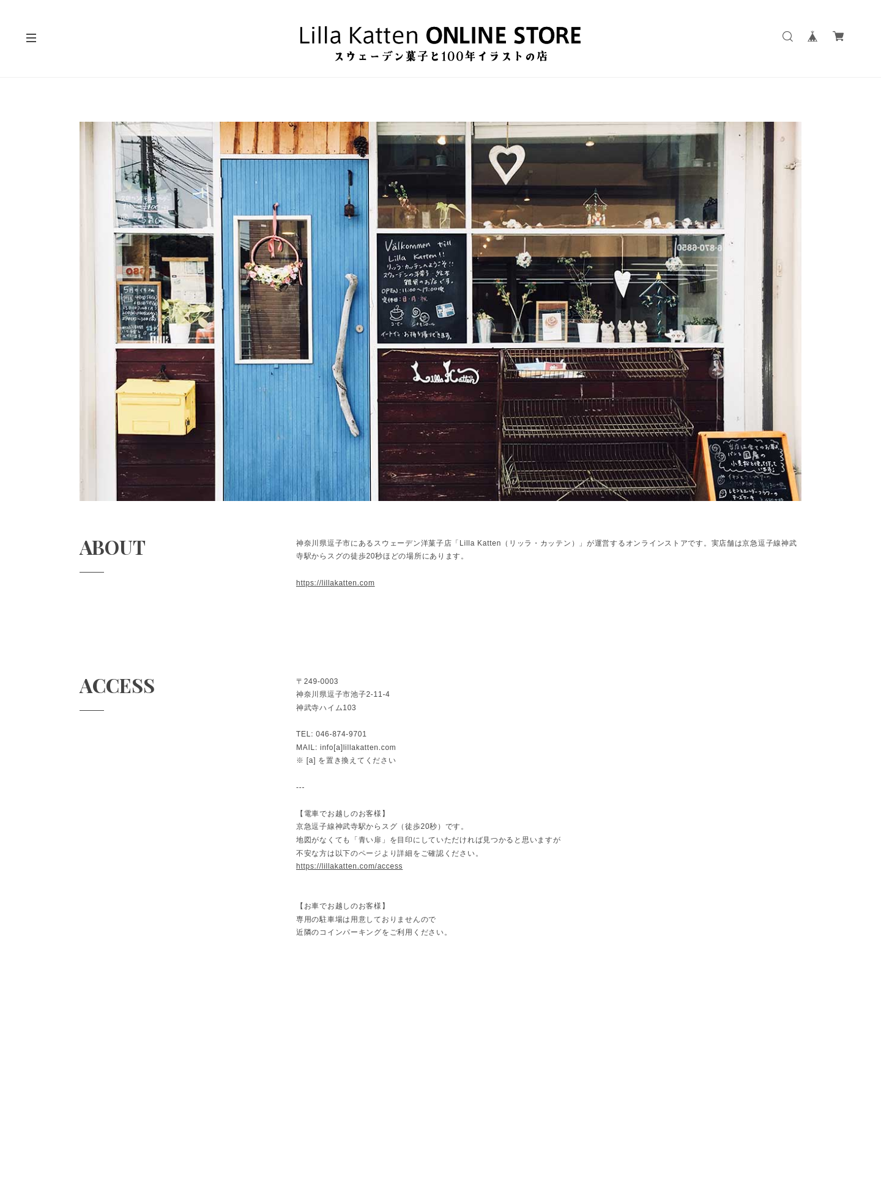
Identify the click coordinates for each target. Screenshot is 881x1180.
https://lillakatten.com (335, 583)
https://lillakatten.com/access (349, 866)
